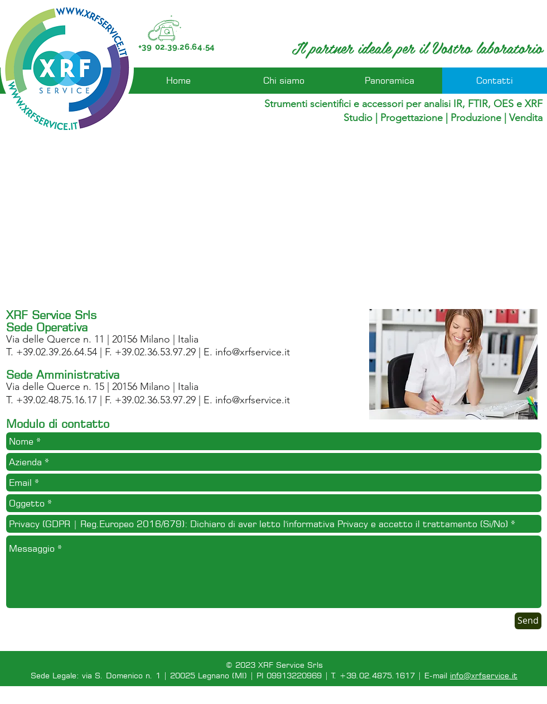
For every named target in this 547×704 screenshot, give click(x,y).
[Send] (528, 621)
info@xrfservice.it (252, 352)
